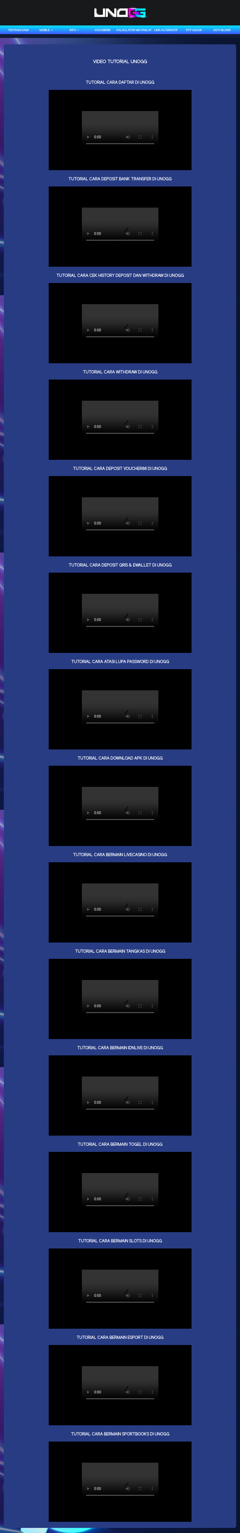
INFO (73, 30)
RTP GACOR (194, 30)
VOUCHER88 (102, 30)
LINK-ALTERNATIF (166, 30)
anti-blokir (222, 30)
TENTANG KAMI (18, 30)
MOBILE (45, 30)
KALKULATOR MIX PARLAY (134, 30)
